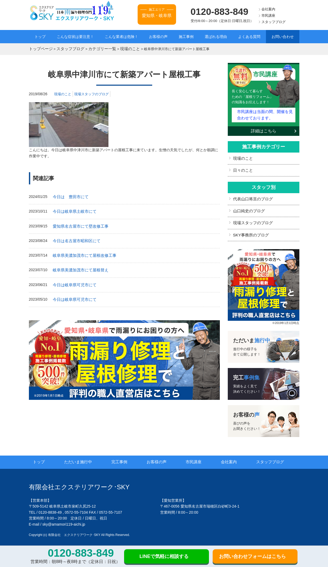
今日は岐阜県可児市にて (73, 281)
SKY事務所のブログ (249, 230)
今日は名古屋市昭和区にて (75, 238)
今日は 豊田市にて (69, 196)
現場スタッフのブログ (94, 93)
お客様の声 (158, 36)
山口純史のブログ (248, 207)
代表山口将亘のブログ (251, 195)
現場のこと (63, 93)
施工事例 (186, 36)
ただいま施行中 (84, 457)
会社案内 (268, 9)
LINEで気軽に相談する (164, 556)
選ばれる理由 (216, 36)
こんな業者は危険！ (121, 36)
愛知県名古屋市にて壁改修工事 (79, 224)
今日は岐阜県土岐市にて (73, 210)
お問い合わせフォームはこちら (252, 556)
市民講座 (268, 16)
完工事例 (124, 457)
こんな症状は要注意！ (75, 36)
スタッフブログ (273, 22)
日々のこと (242, 167)
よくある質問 (249, 36)
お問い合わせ (283, 36)
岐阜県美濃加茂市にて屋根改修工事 (82, 252)
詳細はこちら (263, 129)
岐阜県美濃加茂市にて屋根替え (79, 267)
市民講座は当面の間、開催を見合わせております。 (264, 113)
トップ (40, 36)
